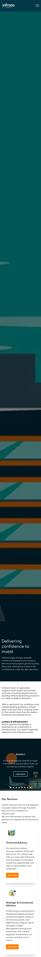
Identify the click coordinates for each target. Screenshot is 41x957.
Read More (12, 875)
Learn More (20, 774)
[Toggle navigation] (38, 5)
